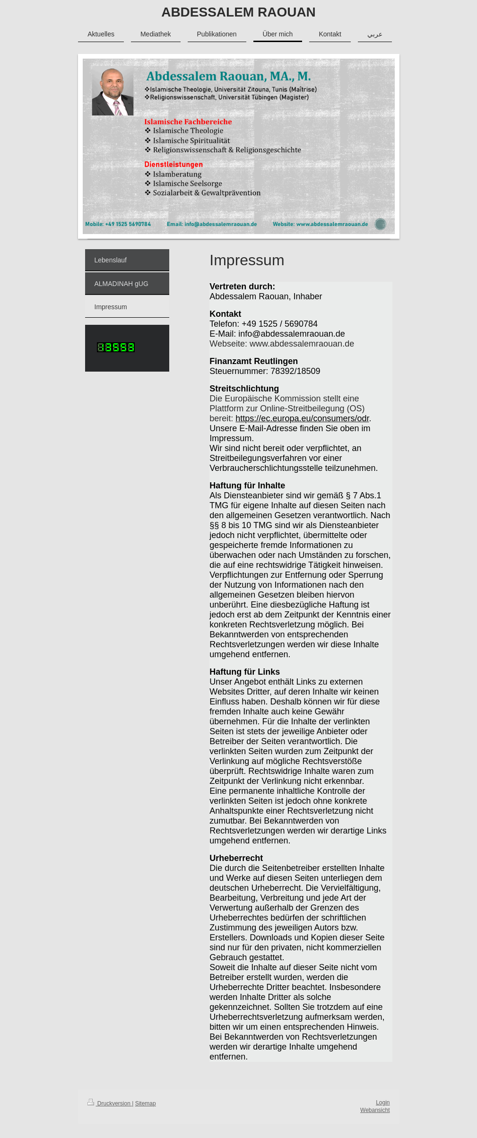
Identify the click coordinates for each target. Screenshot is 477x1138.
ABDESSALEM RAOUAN (238, 12)
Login (383, 1102)
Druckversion (109, 1103)
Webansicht (375, 1110)
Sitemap (145, 1103)
